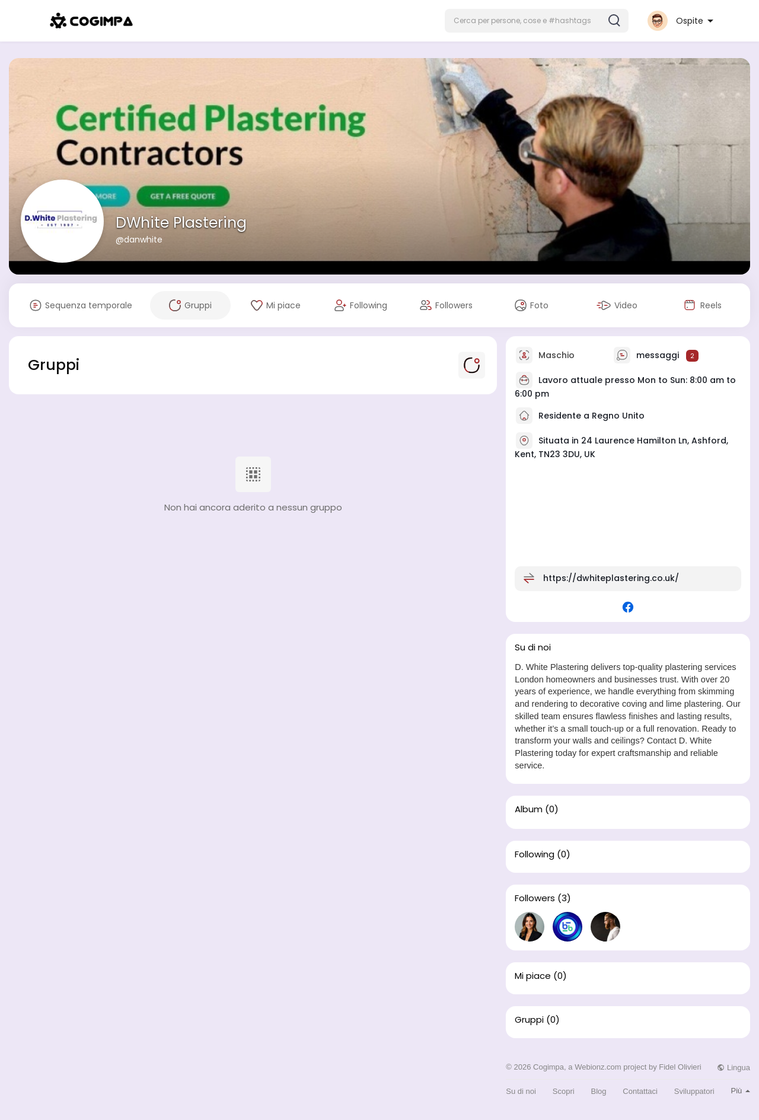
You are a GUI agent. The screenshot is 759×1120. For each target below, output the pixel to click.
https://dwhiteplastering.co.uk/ (611, 578)
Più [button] (740, 1090)
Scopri (564, 1091)
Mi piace (533, 976)
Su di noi (521, 1091)
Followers (535, 898)
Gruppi (529, 1020)
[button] (537, 21)
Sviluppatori (694, 1091)
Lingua (733, 1067)
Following (534, 854)
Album (529, 809)
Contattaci (640, 1091)
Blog (598, 1091)
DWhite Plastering (181, 222)
